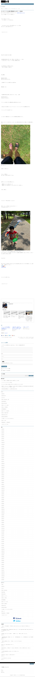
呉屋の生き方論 (3, 595)
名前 (2, 354)
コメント (2, 346)
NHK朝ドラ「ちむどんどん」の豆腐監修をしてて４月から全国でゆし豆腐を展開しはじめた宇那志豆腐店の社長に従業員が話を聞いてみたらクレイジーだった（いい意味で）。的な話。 (29, 318)
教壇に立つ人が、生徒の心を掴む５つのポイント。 (8, 645)
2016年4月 (3, 565)
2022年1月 (3, 441)
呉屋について (3, 612)
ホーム (2, 669)
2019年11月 (3, 489)
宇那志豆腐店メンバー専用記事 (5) (6, 423)
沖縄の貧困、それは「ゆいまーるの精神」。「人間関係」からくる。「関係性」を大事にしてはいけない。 (15, 634)
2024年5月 (3, 430)
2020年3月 (3, 481)
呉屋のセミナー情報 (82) (5, 408)
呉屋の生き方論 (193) (4, 404)
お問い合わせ (2, 672)
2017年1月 (3, 548)
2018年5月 (3, 521)
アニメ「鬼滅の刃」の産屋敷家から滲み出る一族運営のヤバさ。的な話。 (6, 317)
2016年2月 (3, 569)
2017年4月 (3, 542)
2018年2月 (3, 525)
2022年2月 (3, 439)
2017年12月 (3, 527)
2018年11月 (3, 512)
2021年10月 (3, 445)
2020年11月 (3, 466)
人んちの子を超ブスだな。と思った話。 (6, 659)
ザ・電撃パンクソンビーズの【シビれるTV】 (7, 610)
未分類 (9, 314)
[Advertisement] (17, 39)
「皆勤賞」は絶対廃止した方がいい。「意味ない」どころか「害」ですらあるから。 (12, 642)
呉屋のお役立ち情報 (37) (5, 417)
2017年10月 (3, 531)
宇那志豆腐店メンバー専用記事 (5, 614)
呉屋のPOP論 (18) (4, 402)
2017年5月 (3, 540)
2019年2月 (3, 506)
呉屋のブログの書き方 (4, 604)
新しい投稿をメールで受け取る (5, 371)
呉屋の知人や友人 (4, 606)
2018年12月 (3, 510)
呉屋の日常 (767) (4, 396)
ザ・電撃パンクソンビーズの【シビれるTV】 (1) (7, 419)
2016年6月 (3, 561)
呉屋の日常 (31, 314)
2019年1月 (3, 508)
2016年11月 (3, 552)
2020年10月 (3, 468)
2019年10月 (3, 491)
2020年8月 (3, 472)
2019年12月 (3, 487)
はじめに (3, 589)
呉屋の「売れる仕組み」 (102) (5, 400)
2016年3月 (3, 567)
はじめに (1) (3, 398)
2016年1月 (3, 571)
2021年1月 (3, 462)
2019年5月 (3, 500)
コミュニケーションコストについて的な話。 (14, 316)
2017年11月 (3, 529)
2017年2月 (3, 546)
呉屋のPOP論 (3, 593)
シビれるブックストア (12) (5, 425)
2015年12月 (3, 573)
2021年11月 (3, 443)
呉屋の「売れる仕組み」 (5, 591)
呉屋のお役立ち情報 (4, 608)
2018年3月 (3, 523)
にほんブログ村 (3, 267)
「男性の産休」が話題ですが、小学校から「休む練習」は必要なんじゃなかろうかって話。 (16, 328)
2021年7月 (3, 451)
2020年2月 (3, 483)
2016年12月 (3, 550)
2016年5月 (3, 563)
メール (2, 357)
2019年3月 (3, 504)
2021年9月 (3, 447)
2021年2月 (3, 460)
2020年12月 (3, 464)
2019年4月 (3, 502)
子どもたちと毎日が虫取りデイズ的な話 (6, 337)
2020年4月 (3, 479)
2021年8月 (3, 449)
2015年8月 (3, 580)
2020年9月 (3, 470)
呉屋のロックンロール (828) (5, 406)
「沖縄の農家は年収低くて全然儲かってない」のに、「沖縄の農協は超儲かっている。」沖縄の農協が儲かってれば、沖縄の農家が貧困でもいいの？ (17, 638)
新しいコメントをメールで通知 (5, 369)
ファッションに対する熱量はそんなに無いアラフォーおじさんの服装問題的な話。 (5, 328)
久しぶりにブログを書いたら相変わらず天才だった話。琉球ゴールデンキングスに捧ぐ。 (21, 317)
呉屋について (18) (4, 421)
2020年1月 (3, 485)
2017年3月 (3, 544)
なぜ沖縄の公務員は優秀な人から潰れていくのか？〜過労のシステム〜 (10, 652)
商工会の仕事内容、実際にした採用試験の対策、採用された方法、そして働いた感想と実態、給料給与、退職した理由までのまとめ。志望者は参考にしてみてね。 (17, 631)
